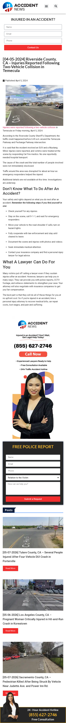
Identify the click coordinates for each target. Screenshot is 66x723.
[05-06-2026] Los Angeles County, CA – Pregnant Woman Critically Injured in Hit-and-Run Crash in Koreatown (33, 619)
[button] (46, 6)
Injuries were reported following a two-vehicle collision (29, 127)
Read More (10, 568)
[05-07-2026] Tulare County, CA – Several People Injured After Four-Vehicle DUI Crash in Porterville (33, 557)
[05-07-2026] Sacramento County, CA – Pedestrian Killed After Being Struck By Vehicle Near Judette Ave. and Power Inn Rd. (32, 682)
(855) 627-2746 (43, 714)
